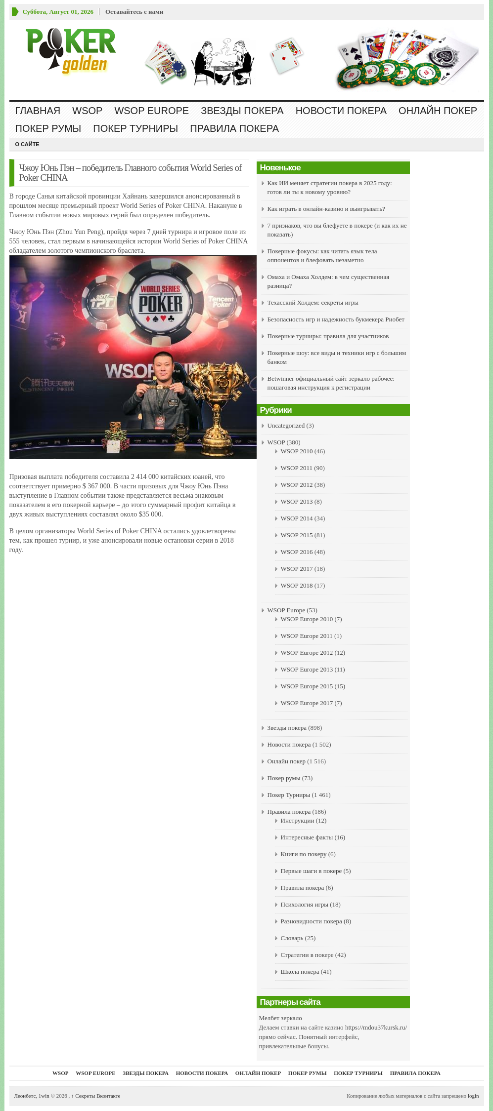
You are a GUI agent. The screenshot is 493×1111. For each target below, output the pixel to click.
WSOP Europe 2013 (307, 669)
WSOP (87, 110)
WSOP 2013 (297, 501)
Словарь (292, 938)
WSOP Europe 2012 (307, 652)
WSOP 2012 (297, 484)
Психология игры (304, 904)
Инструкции (297, 820)
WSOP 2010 (297, 451)
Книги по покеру (304, 854)
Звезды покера (242, 110)
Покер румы (48, 128)
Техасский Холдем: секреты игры (313, 302)
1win (44, 1096)
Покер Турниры (135, 128)
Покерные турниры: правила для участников (328, 336)
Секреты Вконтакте (96, 1096)
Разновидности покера (311, 921)
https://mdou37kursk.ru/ (376, 1027)
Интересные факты (307, 837)
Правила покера (234, 128)
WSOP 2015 (297, 535)
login (473, 1096)
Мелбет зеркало (280, 1018)
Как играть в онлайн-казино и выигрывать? (326, 208)
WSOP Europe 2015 (307, 686)
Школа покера (300, 971)
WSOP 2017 (297, 568)
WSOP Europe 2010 (307, 619)
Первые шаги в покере (311, 870)
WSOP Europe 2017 (307, 703)
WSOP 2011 (297, 468)
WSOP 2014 (297, 518)
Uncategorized (286, 425)
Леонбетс (25, 1096)
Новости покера (341, 110)
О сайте (27, 144)
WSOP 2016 (297, 552)
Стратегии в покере (307, 954)
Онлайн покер (438, 110)
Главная (38, 110)
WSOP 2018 (297, 585)
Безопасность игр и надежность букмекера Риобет (336, 319)
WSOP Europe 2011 (307, 635)
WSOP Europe (151, 110)
